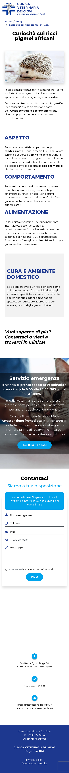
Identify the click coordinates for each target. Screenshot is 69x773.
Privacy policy (34, 759)
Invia (34, 577)
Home (8, 21)
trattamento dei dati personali (38, 569)
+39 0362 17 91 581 (35, 445)
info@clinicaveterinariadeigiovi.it (34, 704)
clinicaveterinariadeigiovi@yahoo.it (34, 708)
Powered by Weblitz (34, 763)
